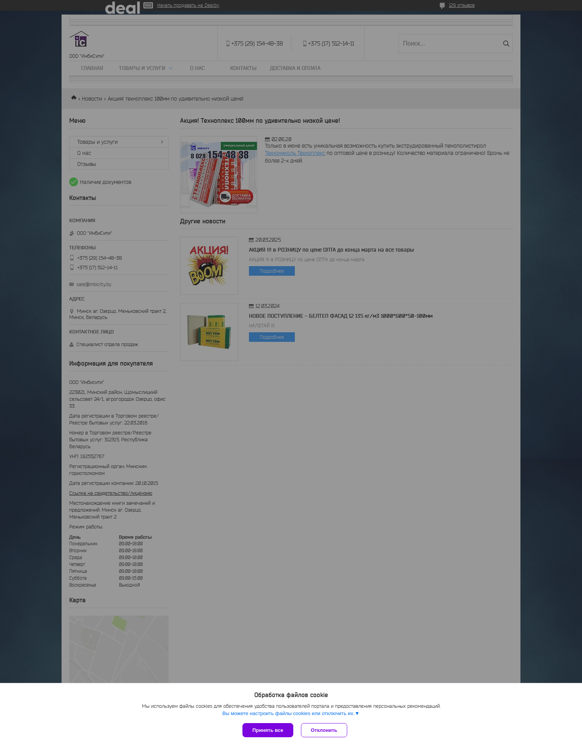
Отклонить (324, 730)
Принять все (267, 730)
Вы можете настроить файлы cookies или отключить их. (288, 713)
